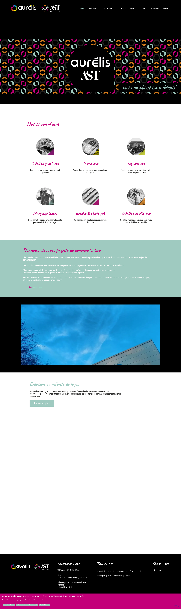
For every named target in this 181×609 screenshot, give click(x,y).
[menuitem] (81, 8)
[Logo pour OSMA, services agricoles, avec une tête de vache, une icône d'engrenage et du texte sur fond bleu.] (90, 484)
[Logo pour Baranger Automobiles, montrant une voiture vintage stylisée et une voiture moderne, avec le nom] (45, 530)
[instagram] (160, 571)
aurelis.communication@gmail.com (72, 577)
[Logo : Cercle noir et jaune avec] (90, 530)
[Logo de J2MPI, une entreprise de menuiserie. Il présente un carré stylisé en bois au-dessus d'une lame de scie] (136, 484)
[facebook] (154, 571)
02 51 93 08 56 (73, 570)
